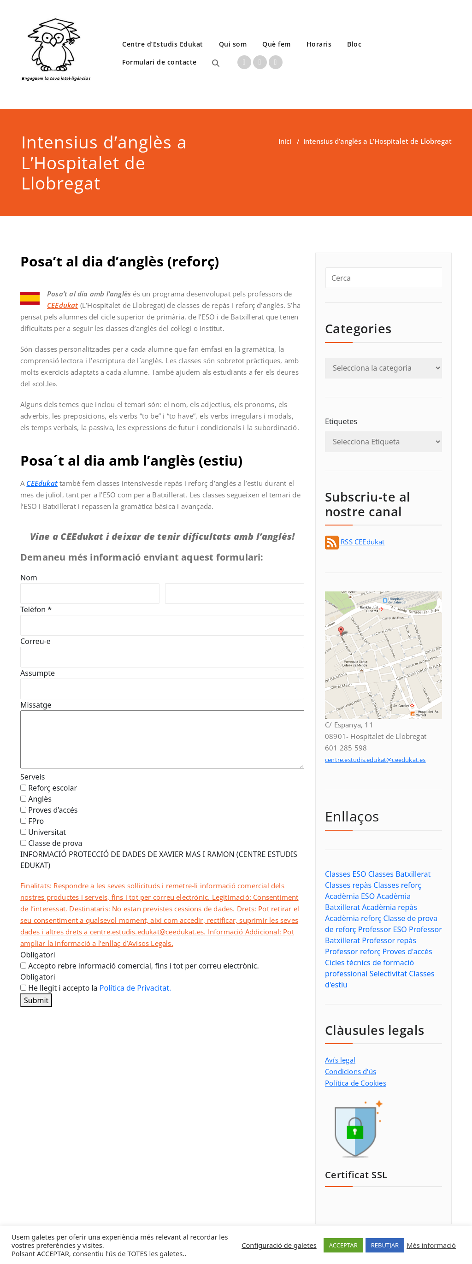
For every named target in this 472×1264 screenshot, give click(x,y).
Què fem (276, 44)
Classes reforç (397, 885)
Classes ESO (345, 874)
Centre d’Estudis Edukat (162, 44)
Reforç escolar (48, 788)
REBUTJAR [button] (385, 1245)
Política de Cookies (355, 1082)
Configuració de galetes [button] (279, 1245)
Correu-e (35, 641)
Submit (36, 1000)
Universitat (43, 832)
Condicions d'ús (350, 1071)
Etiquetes (341, 421)
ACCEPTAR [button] (343, 1245)
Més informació (431, 1245)
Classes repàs (348, 885)
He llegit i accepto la (95, 988)
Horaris (319, 44)
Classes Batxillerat (399, 874)
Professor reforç (352, 951)
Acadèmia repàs (389, 907)
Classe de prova (51, 843)
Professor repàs (389, 940)
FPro (32, 821)
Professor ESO (382, 929)
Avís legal (340, 1059)
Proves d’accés (49, 810)
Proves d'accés (407, 951)
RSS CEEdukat (355, 541)
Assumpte (37, 673)
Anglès (36, 799)
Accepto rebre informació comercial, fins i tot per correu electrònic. (139, 966)
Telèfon (36, 609)
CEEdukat (42, 483)
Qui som (233, 44)
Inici (284, 141)
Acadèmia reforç (353, 918)
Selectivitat (388, 974)
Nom (28, 578)
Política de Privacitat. (135, 988)
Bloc (354, 44)
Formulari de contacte (159, 62)
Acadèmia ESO (350, 896)
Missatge (36, 705)
